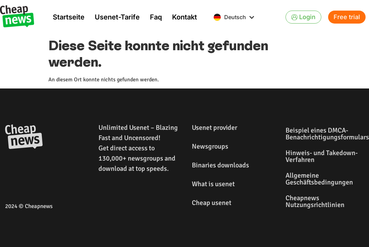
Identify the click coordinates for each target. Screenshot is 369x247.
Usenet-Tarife (117, 17)
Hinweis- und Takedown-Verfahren (322, 156)
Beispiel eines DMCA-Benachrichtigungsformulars (326, 133)
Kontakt (184, 17)
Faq (156, 17)
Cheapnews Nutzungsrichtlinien (315, 201)
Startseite (68, 17)
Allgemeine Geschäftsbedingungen (319, 179)
